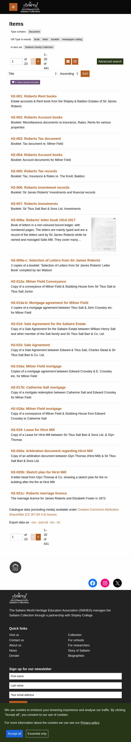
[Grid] (68, 61)
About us (15, 645)
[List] (75, 61)
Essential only (37, 733)
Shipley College (81, 615)
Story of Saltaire (79, 650)
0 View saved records (25, 82)
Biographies (76, 655)
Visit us (14, 635)
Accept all (14, 733)
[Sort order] (69, 73)
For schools (76, 640)
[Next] (38, 61)
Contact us (16, 640)
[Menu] (13, 7)
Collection (75, 635)
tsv (52, 522)
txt (58, 522)
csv (34, 522)
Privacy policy (90, 722)
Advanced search (110, 61)
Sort (85, 73)
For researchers (79, 645)
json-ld (43, 522)
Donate (14, 655)
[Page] (16, 61)
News (13, 650)
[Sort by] (33, 73)
